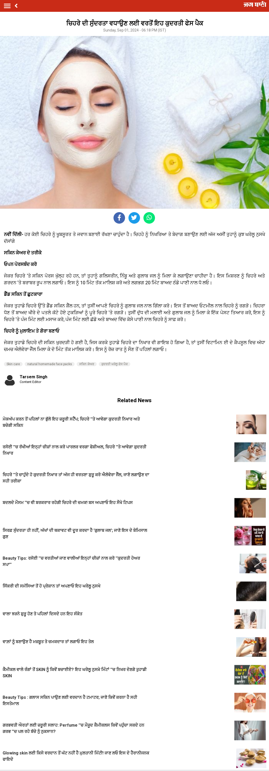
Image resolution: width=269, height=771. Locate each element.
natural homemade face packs (49, 364)
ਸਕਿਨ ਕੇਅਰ (86, 364)
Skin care (13, 364)
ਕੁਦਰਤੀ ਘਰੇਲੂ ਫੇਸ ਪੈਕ (114, 364)
